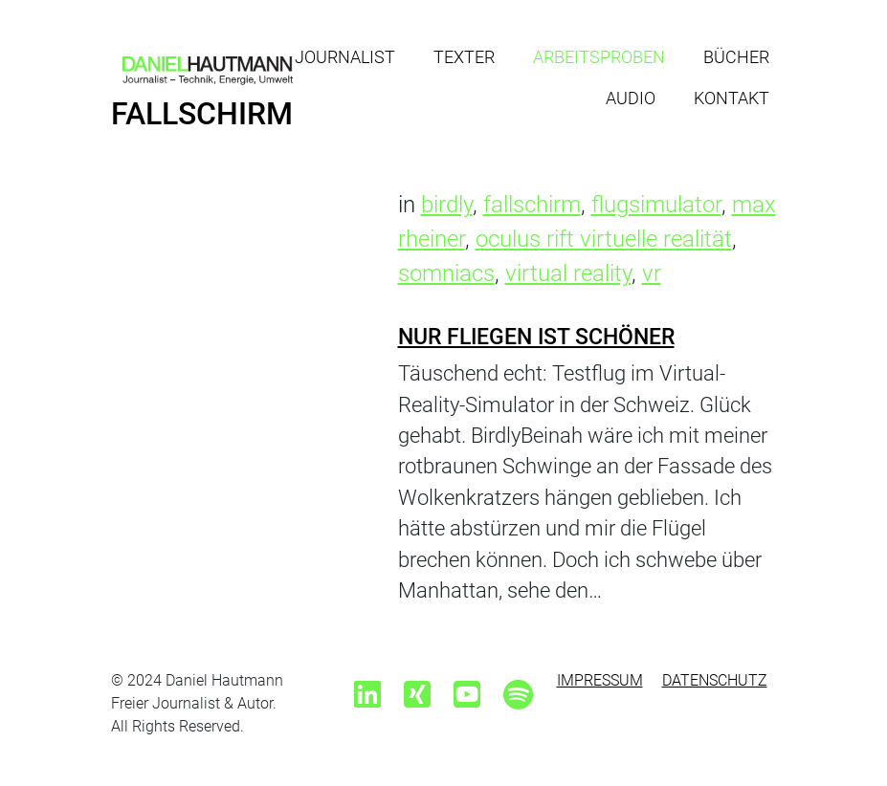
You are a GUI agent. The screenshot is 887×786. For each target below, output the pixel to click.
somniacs (446, 273)
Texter (464, 57)
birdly (447, 204)
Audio (630, 98)
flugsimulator (656, 204)
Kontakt (731, 98)
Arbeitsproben (599, 57)
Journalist (345, 57)
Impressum (600, 680)
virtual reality (568, 273)
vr (651, 273)
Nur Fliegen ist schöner (536, 336)
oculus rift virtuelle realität (604, 239)
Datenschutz (714, 680)
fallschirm (532, 204)
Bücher (736, 57)
